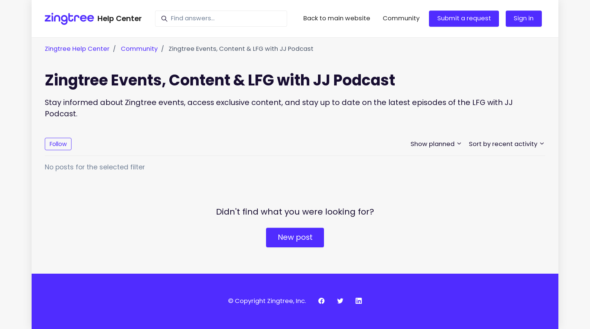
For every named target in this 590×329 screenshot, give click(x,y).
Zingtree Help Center (77, 48)
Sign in (524, 18)
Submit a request (464, 18)
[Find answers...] (221, 19)
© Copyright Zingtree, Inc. (267, 301)
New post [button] (295, 237)
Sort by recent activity (507, 144)
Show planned (436, 144)
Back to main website (336, 18)
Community (401, 18)
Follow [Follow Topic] (58, 144)
